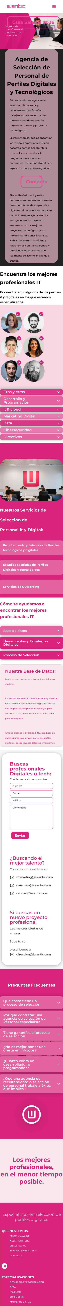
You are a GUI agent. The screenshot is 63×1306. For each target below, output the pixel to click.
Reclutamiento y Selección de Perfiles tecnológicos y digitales (31, 547)
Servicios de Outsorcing (21, 587)
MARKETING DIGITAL (20, 1302)
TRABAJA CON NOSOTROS (23, 1251)
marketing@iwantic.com (31, 877)
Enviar (20, 835)
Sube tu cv (17, 941)
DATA (13, 1287)
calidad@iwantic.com (29, 893)
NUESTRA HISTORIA (20, 1241)
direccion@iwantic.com (30, 885)
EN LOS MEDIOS (18, 1246)
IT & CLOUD (15, 1292)
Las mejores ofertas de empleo (26, 931)
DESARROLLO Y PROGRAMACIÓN (27, 1282)
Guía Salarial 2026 (33, 22)
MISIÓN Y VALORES (19, 1236)
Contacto (34, 181)
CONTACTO (16, 1256)
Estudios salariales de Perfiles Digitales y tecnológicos (25, 567)
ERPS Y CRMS (17, 1297)
